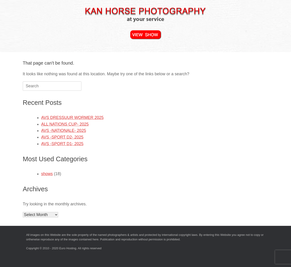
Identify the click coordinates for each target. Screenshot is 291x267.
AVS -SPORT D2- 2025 (62, 137)
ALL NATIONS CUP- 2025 (65, 124)
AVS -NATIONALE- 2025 (63, 130)
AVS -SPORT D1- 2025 (62, 143)
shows (47, 173)
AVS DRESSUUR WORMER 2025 (72, 117)
